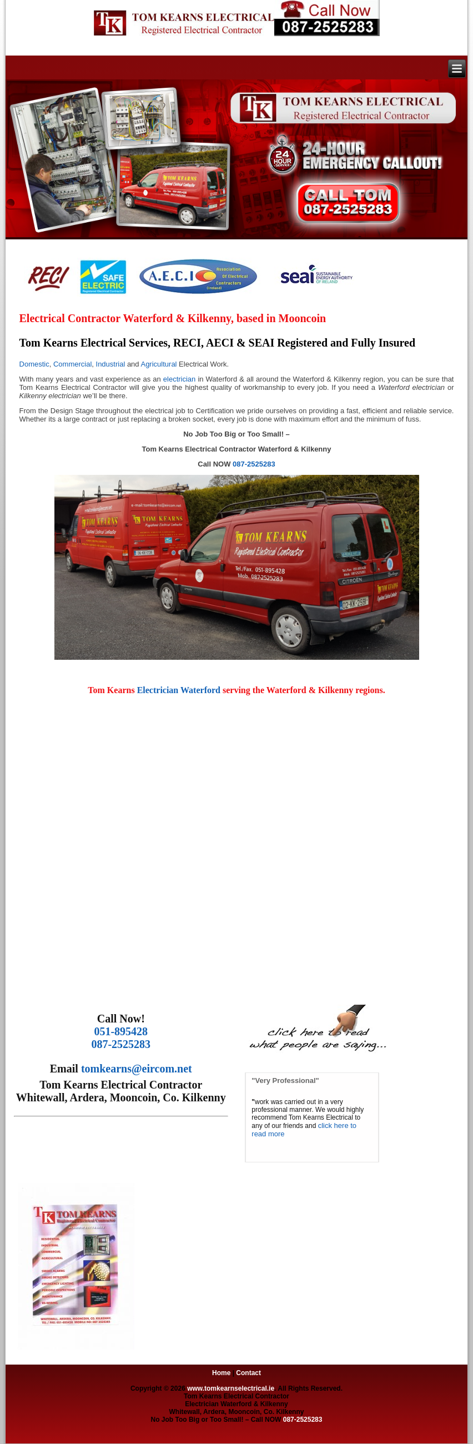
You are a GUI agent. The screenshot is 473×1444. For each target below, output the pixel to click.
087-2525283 (254, 464)
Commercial (72, 364)
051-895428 (121, 1031)
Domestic (34, 364)
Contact (248, 1373)
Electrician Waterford (180, 690)
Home (221, 1373)
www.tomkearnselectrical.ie (230, 1388)
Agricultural (158, 364)
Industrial (110, 364)
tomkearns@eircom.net (136, 1068)
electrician (179, 379)
